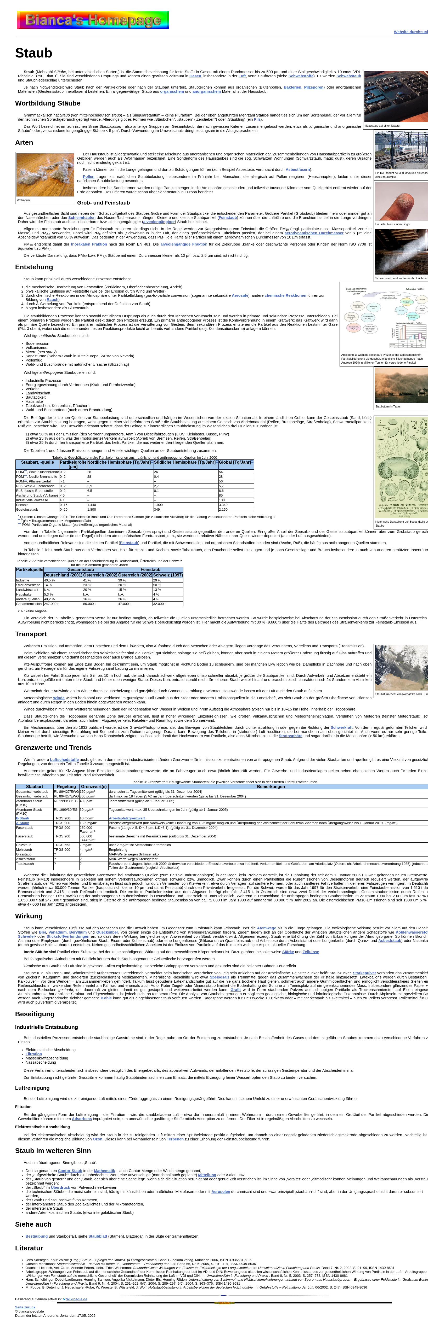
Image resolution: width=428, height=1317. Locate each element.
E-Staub (22, 818)
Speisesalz (219, 977)
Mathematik (104, 1171)
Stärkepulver (364, 973)
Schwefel (26, 936)
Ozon (98, 1139)
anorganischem (207, 91)
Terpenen (175, 1139)
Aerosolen (220, 1192)
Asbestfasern (298, 169)
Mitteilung (207, 1175)
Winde (59, 698)
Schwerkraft (342, 727)
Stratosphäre (290, 736)
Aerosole (240, 295)
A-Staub (22, 823)
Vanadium (58, 932)
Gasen (195, 76)
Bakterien (292, 87)
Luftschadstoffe (64, 759)
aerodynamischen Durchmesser (314, 233)
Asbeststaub (389, 941)
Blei (42, 932)
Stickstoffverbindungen (68, 936)
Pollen (88, 176)
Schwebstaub (348, 76)
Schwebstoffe (301, 76)
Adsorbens (82, 1119)
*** (25, 470)
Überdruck (60, 1187)
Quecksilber (107, 932)
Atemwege (266, 928)
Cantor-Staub (70, 1171)
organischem (172, 91)
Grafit (235, 990)
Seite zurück (25, 1307)
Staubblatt (97, 1236)
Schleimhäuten (81, 217)
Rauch (52, 300)
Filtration (34, 1054)
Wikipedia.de (76, 1299)
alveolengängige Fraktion (184, 244)
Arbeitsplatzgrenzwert (127, 818)
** (152, 461)
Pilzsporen (313, 87)
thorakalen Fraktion (89, 244)
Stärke (288, 952)
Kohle (106, 998)
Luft (242, 76)
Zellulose (310, 952)
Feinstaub (228, 217)
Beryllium (78, 932)
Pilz (257, 119)
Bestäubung (37, 1236)
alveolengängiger (159, 222)
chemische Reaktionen (285, 295)
